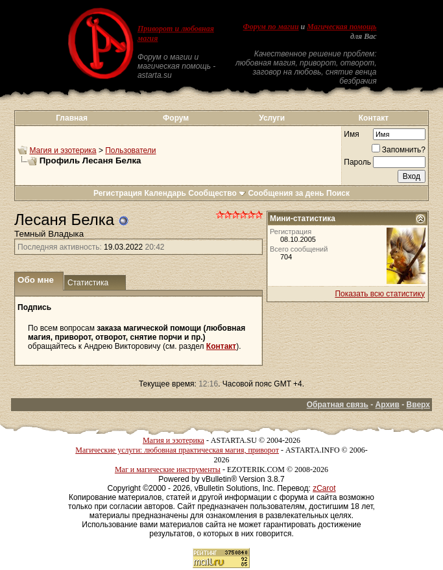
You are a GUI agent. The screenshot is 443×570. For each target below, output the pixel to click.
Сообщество (217, 193)
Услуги (272, 118)
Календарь (165, 193)
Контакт (374, 118)
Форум (176, 118)
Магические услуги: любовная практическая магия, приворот (177, 450)
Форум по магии (271, 26)
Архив (388, 404)
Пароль (357, 162)
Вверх (418, 404)
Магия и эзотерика (62, 150)
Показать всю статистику (379, 293)
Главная (72, 118)
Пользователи (130, 150)
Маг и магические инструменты (168, 469)
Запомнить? (398, 149)
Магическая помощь (341, 26)
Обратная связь (337, 404)
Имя (351, 134)
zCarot (324, 488)
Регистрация (117, 193)
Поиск (338, 193)
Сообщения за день (286, 193)
